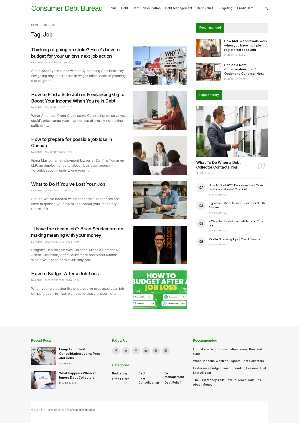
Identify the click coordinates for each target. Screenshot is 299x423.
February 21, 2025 (57, 190)
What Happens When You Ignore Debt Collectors (228, 361)
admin (39, 62)
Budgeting (225, 8)
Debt (124, 8)
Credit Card (245, 8)
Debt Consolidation (147, 8)
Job (52, 24)
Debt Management (178, 8)
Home (112, 8)
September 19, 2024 (58, 241)
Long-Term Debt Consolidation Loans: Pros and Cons (79, 353)
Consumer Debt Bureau (67, 8)
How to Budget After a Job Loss (65, 273)
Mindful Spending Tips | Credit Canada (234, 239)
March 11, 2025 (55, 107)
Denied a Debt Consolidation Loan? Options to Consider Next (244, 69)
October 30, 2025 (57, 62)
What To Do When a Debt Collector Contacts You (218, 164)
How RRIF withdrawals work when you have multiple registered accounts (245, 45)
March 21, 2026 (235, 79)
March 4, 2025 (234, 55)
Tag (44, 24)
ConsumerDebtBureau (82, 409)
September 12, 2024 (58, 280)
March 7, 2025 (55, 152)
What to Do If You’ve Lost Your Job (68, 184)
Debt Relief (205, 8)
